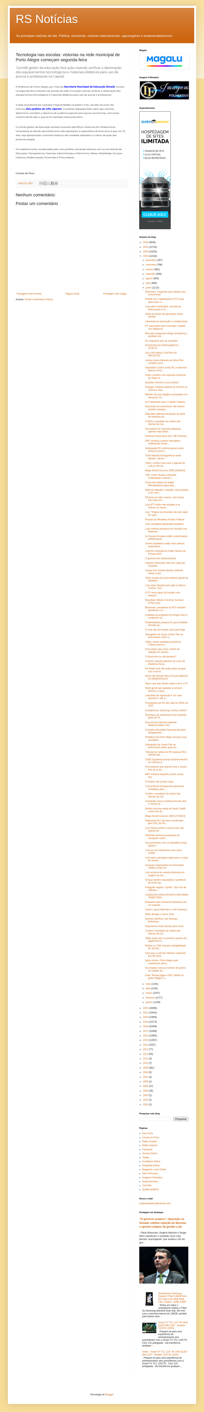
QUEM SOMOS (150, 1189)
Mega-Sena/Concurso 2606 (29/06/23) (165, 470)
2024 (146, 251)
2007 (146, 1077)
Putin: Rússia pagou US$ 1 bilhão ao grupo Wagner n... (164, 976)
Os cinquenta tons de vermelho (161, 341)
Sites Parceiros (150, 1173)
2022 (146, 1008)
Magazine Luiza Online (154, 1169)
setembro (151, 274)
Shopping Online (151, 1165)
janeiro (149, 1002)
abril (148, 988)
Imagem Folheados (152, 1177)
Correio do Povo (150, 1137)
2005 (146, 1086)
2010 (146, 1063)
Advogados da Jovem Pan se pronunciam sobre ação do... (161, 746)
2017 (146, 1031)
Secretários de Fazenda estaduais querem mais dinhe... (163, 430)
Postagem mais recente (29, 293)
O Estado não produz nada (159, 781)
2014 (146, 1044)
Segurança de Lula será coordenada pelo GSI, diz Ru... (164, 822)
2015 (146, 1040)
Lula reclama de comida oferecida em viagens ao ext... (164, 874)
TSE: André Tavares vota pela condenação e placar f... (160, 476)
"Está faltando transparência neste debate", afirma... (163, 457)
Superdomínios (150, 1181)
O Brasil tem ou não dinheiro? (160, 656)
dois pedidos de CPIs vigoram (44, 109)
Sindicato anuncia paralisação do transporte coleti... (162, 836)
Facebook (147, 1149)
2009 (146, 1067)
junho (149, 287)
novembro (151, 264)
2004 (146, 1090)
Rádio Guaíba (149, 1141)
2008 (146, 1072)
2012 (146, 1054)
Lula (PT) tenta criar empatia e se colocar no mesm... (162, 506)
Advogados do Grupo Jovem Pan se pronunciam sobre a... (164, 636)
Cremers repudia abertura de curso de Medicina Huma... (165, 662)
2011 (146, 1058)
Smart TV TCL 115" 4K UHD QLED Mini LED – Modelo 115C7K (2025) (173, 1325)
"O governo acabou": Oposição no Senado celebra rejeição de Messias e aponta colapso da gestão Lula (162, 1222)
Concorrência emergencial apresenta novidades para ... (164, 787)
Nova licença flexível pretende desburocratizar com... (161, 724)
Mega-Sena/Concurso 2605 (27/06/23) (165, 816)
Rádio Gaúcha (149, 1145)
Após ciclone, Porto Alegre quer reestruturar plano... (161, 962)
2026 (146, 242)
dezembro (151, 260)
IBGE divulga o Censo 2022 (159, 914)
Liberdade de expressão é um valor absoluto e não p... (163, 697)
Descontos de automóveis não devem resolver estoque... (165, 408)
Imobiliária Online (151, 1161)
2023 (146, 256)
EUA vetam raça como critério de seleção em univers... (162, 650)
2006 (146, 1081)
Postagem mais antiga (115, 293)
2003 (146, 1095)
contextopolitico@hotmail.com (155, 1203)
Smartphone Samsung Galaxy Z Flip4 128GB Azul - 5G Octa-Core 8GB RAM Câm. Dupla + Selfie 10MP (173, 1297)
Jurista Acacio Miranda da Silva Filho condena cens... (164, 361)
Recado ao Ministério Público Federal (164, 519)
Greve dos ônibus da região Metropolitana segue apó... (160, 484)
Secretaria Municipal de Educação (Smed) (89, 86)
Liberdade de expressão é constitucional (166, 321)
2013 (146, 1049)
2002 (146, 1099)
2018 (146, 1026)
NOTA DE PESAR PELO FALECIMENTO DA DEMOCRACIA (166, 677)
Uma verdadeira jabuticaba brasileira (164, 524)
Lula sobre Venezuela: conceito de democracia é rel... (163, 308)
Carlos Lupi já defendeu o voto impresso (166, 909)
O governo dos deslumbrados (160, 558)
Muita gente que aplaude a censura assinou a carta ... (163, 689)
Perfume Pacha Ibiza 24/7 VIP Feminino (166, 436)
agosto (149, 278)
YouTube (146, 1185)
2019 (146, 1021)
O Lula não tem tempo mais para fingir (165, 629)
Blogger (109, 1394)
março (149, 993)
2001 (146, 1104)
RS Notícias (47, 19)
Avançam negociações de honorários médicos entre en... (164, 866)
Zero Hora (147, 1133)
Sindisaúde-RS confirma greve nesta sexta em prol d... (164, 449)
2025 (146, 247)
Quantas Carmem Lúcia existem (162, 382)
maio (148, 984)
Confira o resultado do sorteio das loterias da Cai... (162, 423)
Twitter (145, 1157)
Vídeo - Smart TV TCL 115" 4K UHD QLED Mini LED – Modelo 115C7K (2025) (164, 1353)
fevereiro (151, 997)
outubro (150, 269)
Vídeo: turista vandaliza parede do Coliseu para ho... (163, 643)
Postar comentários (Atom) (39, 299)
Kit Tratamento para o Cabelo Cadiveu (165, 402)
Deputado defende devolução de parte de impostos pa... (165, 415)
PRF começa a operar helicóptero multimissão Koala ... (162, 442)
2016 (146, 1035)
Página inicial (72, 293)
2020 (146, 1017)
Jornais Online (149, 1153)
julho (148, 283)
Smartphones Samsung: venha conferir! (166, 710)
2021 (146, 1012)
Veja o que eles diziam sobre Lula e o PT (166, 683)
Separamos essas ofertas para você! (164, 926)
